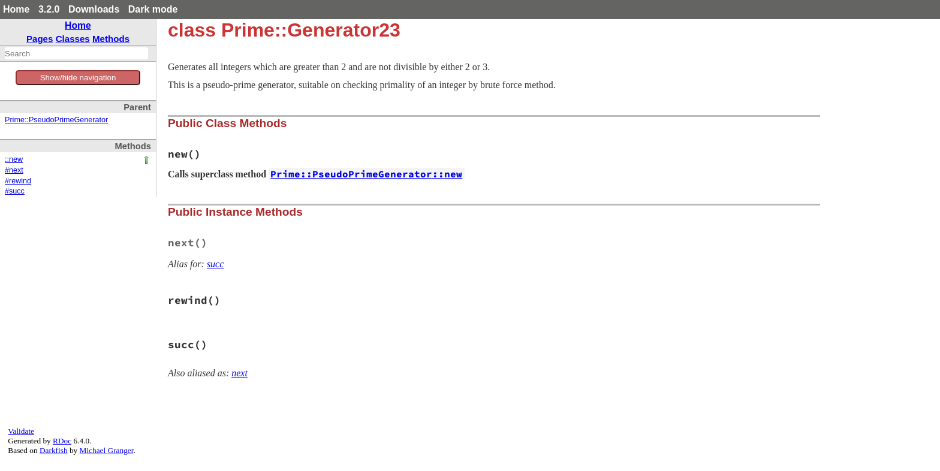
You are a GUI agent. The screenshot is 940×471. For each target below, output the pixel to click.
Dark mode (153, 9)
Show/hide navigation (78, 77)
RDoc (62, 440)
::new (14, 159)
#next (14, 170)
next (239, 373)
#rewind (18, 181)
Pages (39, 39)
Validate (21, 431)
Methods (110, 39)
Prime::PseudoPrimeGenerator (56, 120)
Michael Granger (107, 450)
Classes (73, 39)
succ (215, 264)
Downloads (93, 9)
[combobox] (76, 53)
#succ (15, 191)
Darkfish (54, 450)
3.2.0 (49, 9)
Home (16, 9)
